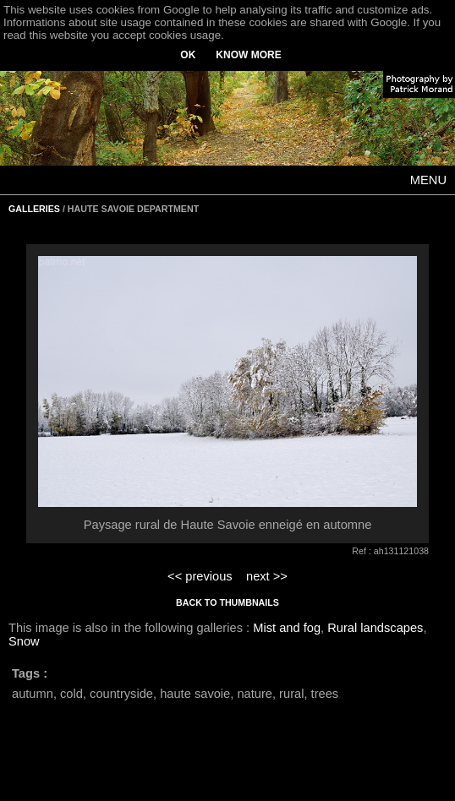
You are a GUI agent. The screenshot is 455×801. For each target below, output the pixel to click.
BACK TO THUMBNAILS (227, 602)
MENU (428, 180)
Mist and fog (287, 628)
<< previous (200, 576)
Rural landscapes (375, 628)
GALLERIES (34, 209)
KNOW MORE (248, 55)
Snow (24, 641)
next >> (267, 576)
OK (187, 55)
